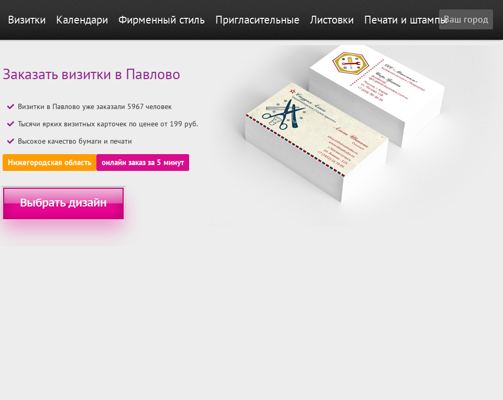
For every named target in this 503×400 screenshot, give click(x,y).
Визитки (27, 20)
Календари (82, 20)
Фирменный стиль (161, 20)
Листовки (332, 20)
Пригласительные (257, 20)
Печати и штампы (405, 20)
